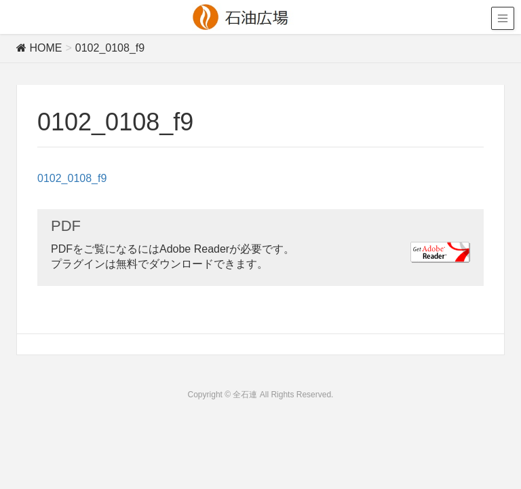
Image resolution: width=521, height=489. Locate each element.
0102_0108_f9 (72, 178)
